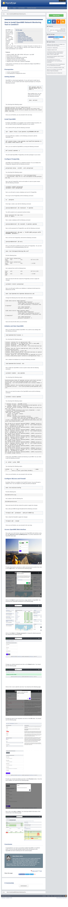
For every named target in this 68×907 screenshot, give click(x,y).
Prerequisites (21, 32)
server (64, 30)
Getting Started (21, 33)
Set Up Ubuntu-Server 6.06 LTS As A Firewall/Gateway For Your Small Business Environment (54, 61)
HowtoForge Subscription (31, 7)
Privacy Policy (64, 897)
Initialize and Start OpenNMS (24, 37)
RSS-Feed (65, 895)
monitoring (57, 30)
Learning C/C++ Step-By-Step (52, 47)
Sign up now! (56, 15)
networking (61, 30)
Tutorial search (6, 10)
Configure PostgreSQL (23, 36)
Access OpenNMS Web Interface (25, 40)
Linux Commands (21, 7)
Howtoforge (6, 897)
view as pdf (35, 871)
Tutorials (4, 7)
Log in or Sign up (62, 0)
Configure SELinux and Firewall (25, 39)
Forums (14, 7)
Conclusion (20, 41)
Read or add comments (61, 31)
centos (51, 30)
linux (53, 30)
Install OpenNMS (22, 35)
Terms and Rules (59, 897)
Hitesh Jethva (63, 28)
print (41, 871)
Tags (9, 7)
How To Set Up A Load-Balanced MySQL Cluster (55, 67)
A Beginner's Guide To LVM (52, 49)
